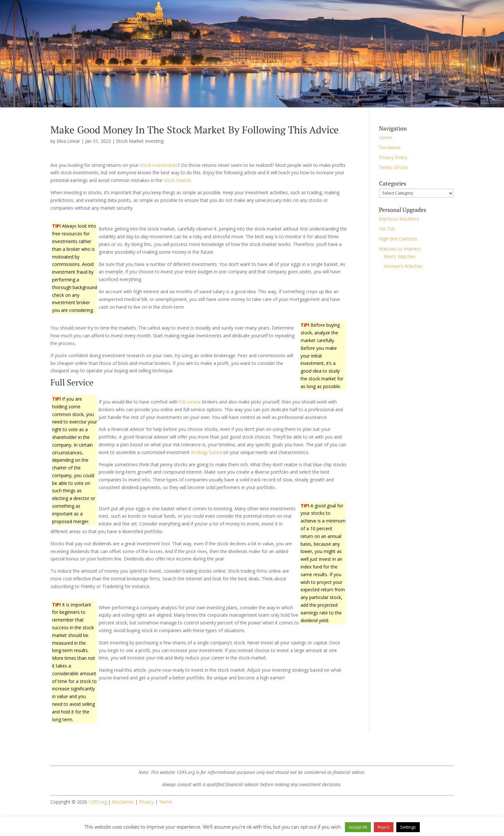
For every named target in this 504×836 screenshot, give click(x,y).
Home (385, 137)
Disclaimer (390, 147)
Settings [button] (408, 827)
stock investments (159, 165)
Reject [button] (384, 827)
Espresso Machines (399, 219)
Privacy (146, 802)
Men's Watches (400, 256)
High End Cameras (398, 239)
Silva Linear (68, 141)
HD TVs (387, 229)
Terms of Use (393, 167)
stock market (177, 180)
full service (190, 402)
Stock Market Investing (140, 141)
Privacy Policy (393, 157)
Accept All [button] (358, 827)
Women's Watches (403, 266)
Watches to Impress (400, 249)
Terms (165, 802)
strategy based (206, 452)
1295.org (97, 802)
